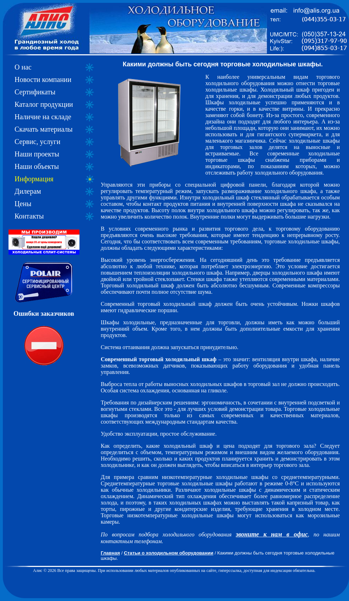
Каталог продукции (44, 104)
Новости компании (43, 79)
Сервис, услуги (37, 141)
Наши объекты (37, 166)
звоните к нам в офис (272, 534)
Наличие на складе (43, 117)
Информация (34, 179)
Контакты (29, 216)
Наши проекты (37, 154)
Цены (23, 204)
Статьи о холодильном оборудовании (168, 553)
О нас (23, 67)
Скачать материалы (44, 129)
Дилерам (28, 191)
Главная (110, 553)
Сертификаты (35, 92)
